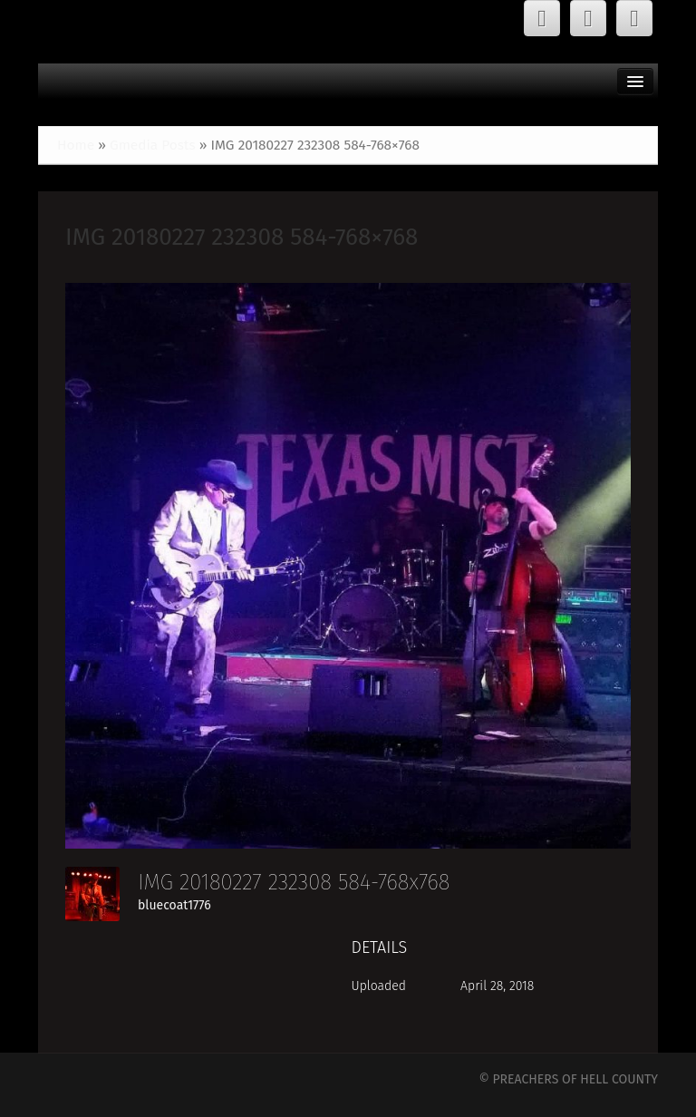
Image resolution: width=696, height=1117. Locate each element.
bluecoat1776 (174, 905)
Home (75, 145)
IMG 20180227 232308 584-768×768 (241, 237)
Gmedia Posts (153, 145)
